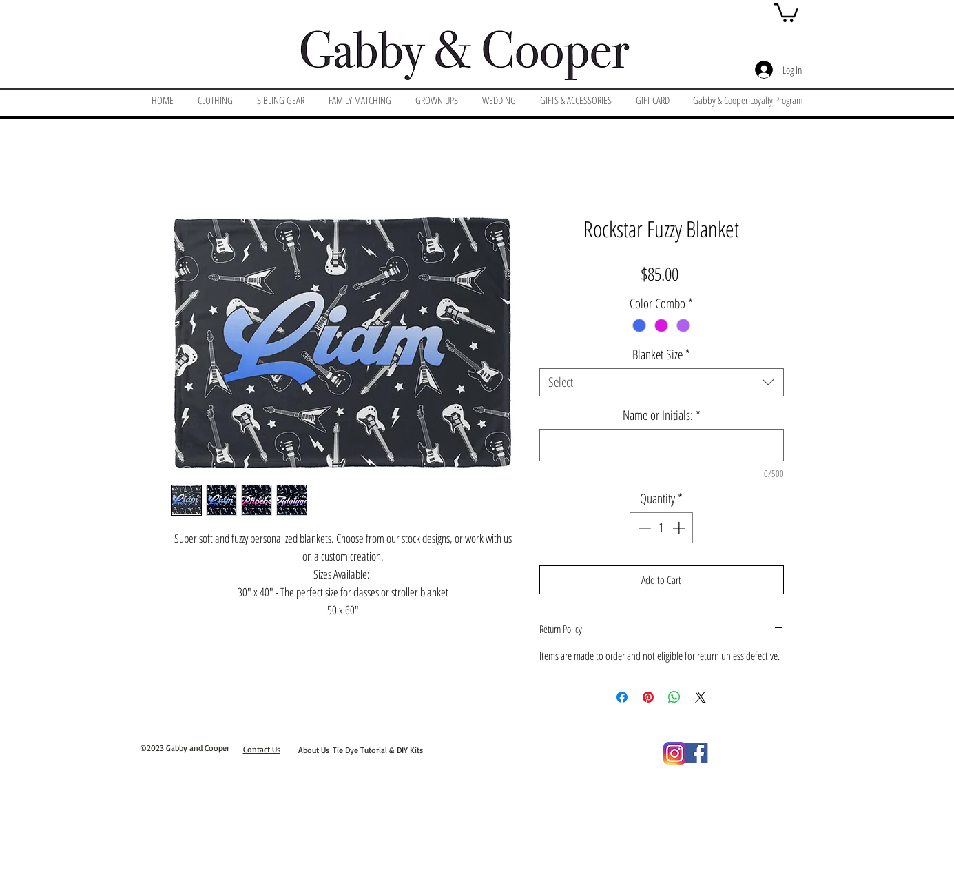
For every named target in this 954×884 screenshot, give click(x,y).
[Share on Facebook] (622, 697)
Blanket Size (661, 355)
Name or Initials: (662, 415)
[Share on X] (700, 697)
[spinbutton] (661, 528)
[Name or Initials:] (661, 445)
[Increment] (680, 528)
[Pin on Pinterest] (648, 697)
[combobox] (661, 382)
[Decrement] (643, 528)
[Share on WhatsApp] (674, 697)
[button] (786, 11)
